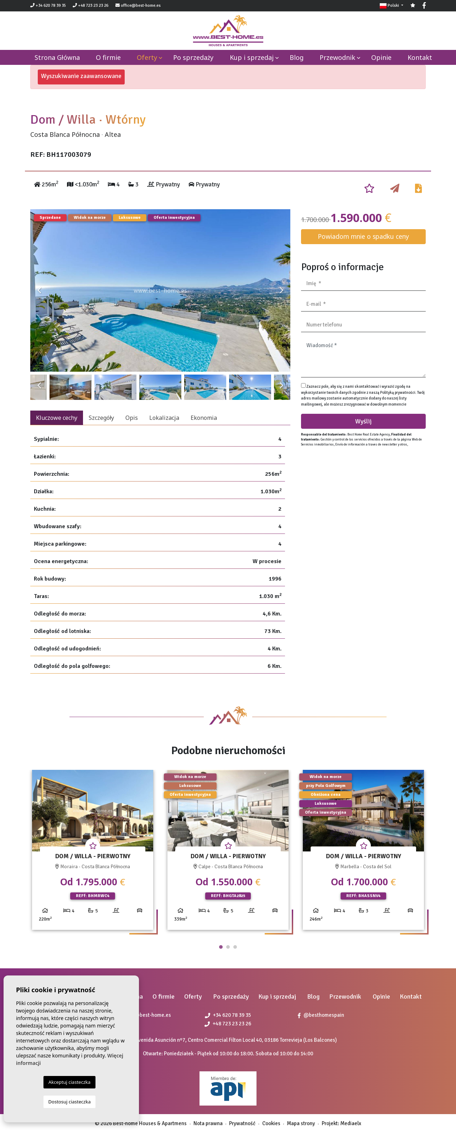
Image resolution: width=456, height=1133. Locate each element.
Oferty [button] (147, 57)
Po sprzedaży (193, 57)
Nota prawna (208, 1123)
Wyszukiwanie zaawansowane (81, 76)
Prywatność (242, 1123)
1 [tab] (221, 947)
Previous (39, 290)
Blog (297, 57)
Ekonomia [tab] (204, 418)
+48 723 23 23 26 (90, 5)
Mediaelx (350, 1123)
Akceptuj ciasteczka (69, 1082)
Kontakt (420, 57)
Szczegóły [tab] (101, 418)
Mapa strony (301, 1123)
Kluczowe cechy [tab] (56, 418)
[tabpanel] (93, 853)
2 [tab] (228, 947)
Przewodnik (337, 57)
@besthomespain (321, 1015)
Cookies (271, 1123)
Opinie (381, 57)
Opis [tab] (131, 418)
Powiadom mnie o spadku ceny (363, 236)
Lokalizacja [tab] (164, 418)
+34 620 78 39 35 (48, 5)
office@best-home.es (141, 5)
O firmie (108, 57)
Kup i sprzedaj (252, 57)
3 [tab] (235, 947)
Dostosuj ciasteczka (69, 1101)
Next (281, 290)
